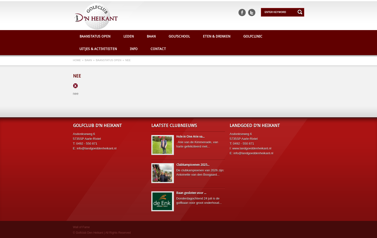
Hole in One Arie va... (190, 136)
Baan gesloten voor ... (191, 193)
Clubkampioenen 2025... (192, 165)
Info (134, 49)
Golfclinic (252, 36)
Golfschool (179, 36)
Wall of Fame (81, 227)
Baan (151, 36)
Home (77, 60)
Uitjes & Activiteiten (98, 49)
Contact (158, 49)
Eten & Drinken (216, 36)
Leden (128, 36)
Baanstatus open (94, 36)
